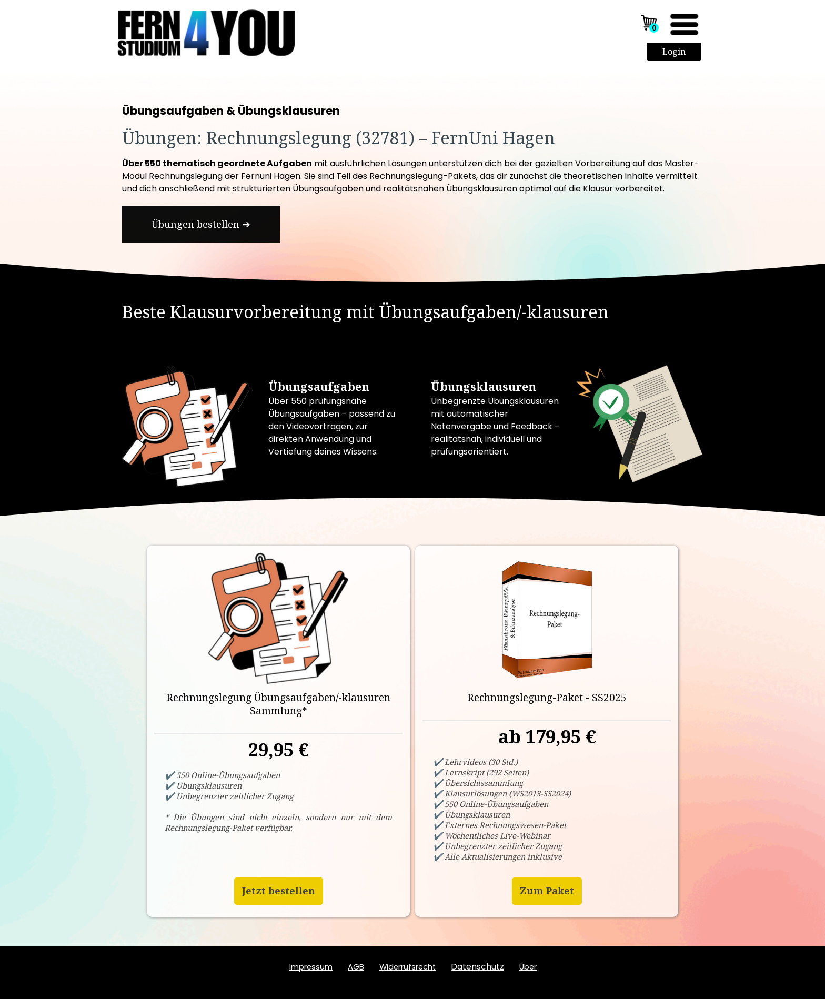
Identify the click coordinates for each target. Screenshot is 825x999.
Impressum (311, 967)
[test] (201, 224)
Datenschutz (477, 967)
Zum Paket (547, 890)
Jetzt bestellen (278, 890)
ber (528, 967)
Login (674, 51)
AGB (356, 967)
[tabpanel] (412, 127)
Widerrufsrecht (407, 967)
